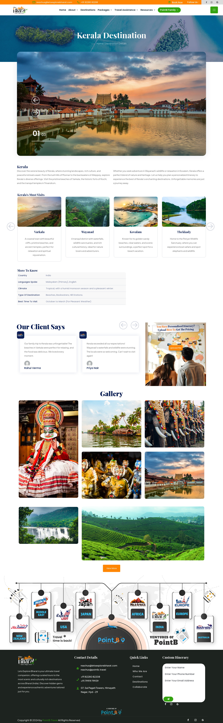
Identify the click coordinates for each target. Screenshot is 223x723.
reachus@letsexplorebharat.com (54, 2)
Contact (137, 676)
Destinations (89, 9)
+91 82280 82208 (90, 676)
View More (111, 567)
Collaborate (139, 686)
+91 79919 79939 (89, 680)
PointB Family (169, 9)
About (73, 9)
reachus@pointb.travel (93, 669)
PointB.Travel (50, 719)
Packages (105, 9)
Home (63, 9)
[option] (111, 103)
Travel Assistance (126, 9)
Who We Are (139, 670)
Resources (148, 9)
